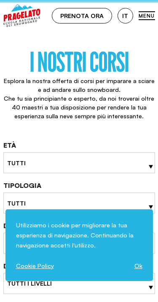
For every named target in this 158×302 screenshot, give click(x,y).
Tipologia (22, 185)
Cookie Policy (35, 265)
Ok (138, 265)
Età (9, 145)
